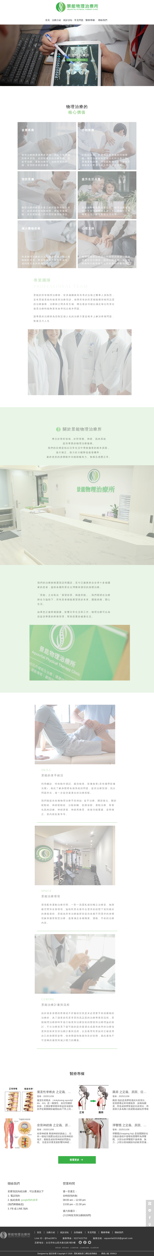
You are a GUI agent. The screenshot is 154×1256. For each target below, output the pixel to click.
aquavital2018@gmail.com (118, 1238)
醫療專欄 (90, 20)
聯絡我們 (102, 20)
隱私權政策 (79, 1253)
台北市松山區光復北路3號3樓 (61, 1242)
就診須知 (67, 20)
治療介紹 (56, 20)
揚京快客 (53, 1253)
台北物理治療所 (84, 1247)
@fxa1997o (51, 1238)
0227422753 (80, 1238)
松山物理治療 (95, 1247)
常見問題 (78, 20)
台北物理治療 (74, 1247)
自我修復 (78, 1232)
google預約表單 (29, 1200)
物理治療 (58, 1247)
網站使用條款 (91, 1253)
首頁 (47, 20)
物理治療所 (65, 1247)
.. (99, 1254)
